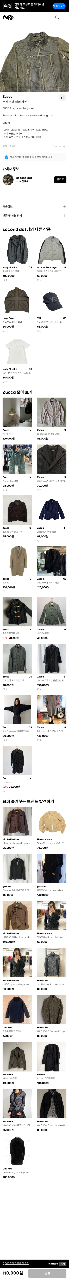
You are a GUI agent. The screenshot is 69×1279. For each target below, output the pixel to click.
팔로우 (60, 179)
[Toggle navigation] (64, 17)
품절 (47, 1273)
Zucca (7, 96)
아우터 (12, 146)
